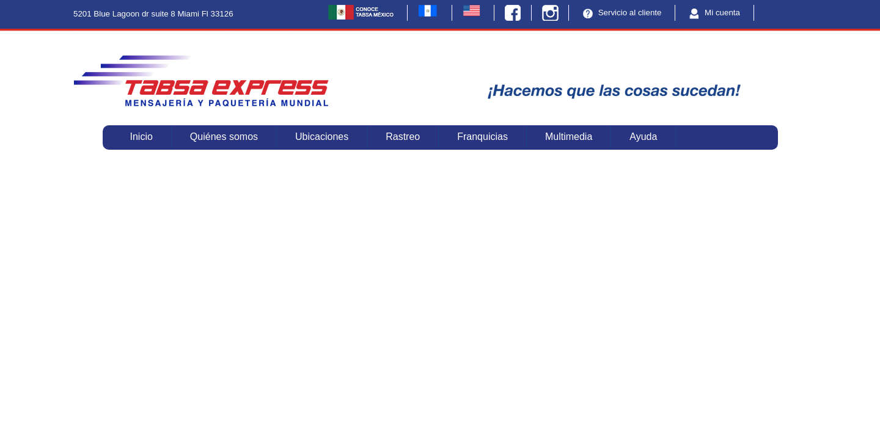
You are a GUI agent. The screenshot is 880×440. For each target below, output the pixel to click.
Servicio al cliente (620, 13)
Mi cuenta (713, 13)
